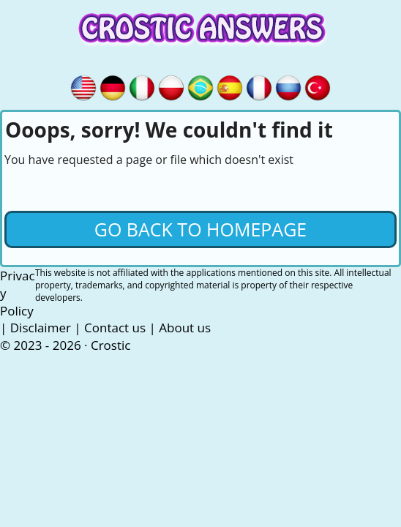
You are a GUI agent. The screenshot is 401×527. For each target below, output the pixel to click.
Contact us (115, 327)
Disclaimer (40, 327)
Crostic (110, 345)
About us (185, 327)
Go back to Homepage (200, 229)
